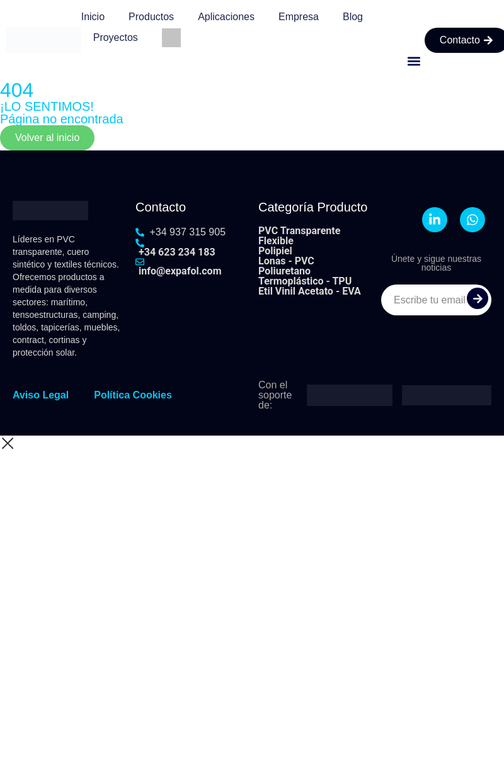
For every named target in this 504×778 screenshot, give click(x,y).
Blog (353, 16)
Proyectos (115, 37)
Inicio (93, 16)
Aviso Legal (41, 395)
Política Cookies (133, 395)
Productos (151, 16)
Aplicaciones (226, 16)
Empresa (298, 16)
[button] (414, 60)
